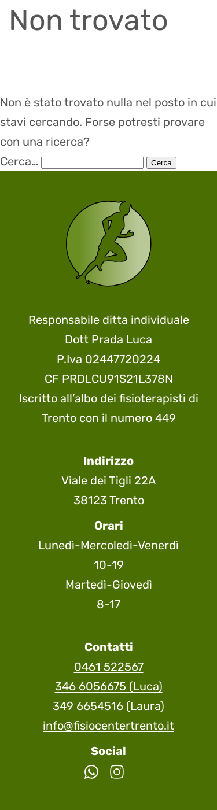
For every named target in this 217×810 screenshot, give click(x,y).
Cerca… (19, 161)
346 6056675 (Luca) (109, 686)
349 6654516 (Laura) (108, 706)
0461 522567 (109, 667)
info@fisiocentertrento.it (108, 726)
